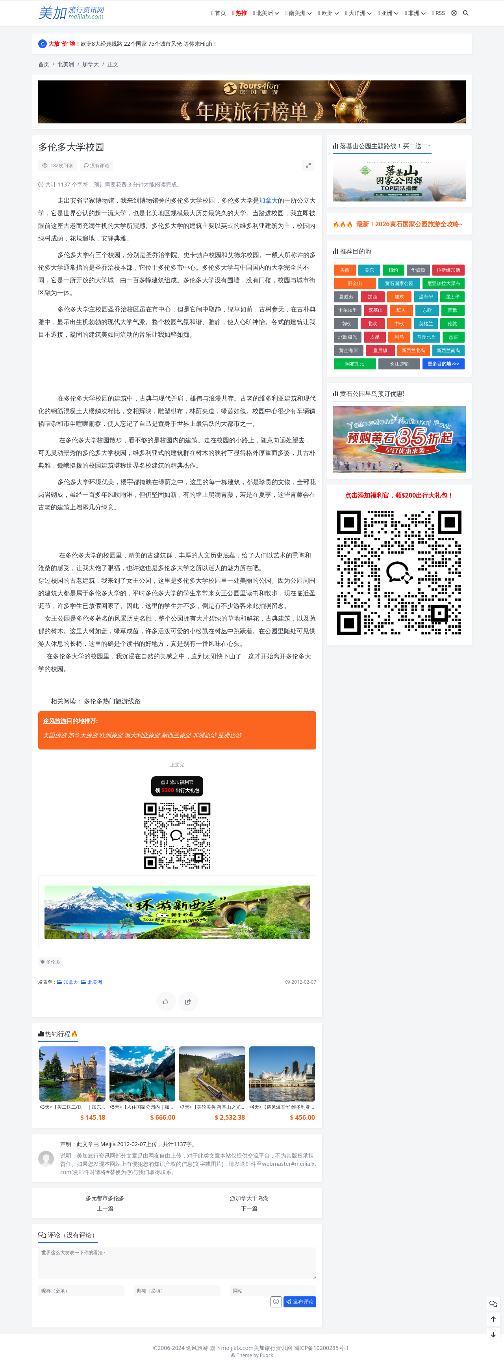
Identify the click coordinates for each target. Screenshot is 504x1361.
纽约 (393, 270)
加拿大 (90, 64)
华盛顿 (418, 270)
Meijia (108, 1144)
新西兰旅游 (176, 735)
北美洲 (266, 13)
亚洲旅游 (229, 735)
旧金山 (355, 283)
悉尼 (453, 337)
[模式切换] (454, 13)
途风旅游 (55, 721)
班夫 (401, 310)
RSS (438, 13)
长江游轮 (399, 363)
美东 (369, 270)
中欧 (399, 323)
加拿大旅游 (83, 735)
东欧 (427, 310)
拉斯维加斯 (448, 270)
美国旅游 (55, 735)
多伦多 (50, 961)
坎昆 (375, 337)
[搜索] (466, 13)
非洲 (415, 13)
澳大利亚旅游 (142, 735)
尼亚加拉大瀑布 (443, 283)
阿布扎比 (354, 363)
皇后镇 (380, 350)
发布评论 (299, 1301)
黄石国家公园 (399, 283)
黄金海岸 (348, 350)
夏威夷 (346, 296)
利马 (399, 337)
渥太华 (452, 296)
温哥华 (426, 296)
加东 (399, 296)
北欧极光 (347, 337)
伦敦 (452, 323)
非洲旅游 (204, 735)
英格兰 (426, 323)
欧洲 (328, 13)
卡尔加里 (347, 310)
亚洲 (388, 13)
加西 (372, 296)
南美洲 (298, 13)
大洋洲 (358, 13)
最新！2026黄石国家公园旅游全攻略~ (409, 224)
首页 (218, 13)
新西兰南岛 (448, 350)
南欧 (346, 323)
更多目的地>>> (444, 363)
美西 (345, 270)
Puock (266, 1355)
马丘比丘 (426, 337)
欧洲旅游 (111, 735)
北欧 (372, 323)
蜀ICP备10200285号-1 (321, 1348)
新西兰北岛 (413, 350)
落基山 (376, 310)
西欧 (453, 310)
